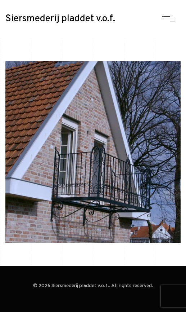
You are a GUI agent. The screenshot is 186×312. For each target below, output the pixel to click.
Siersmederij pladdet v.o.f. (60, 19)
